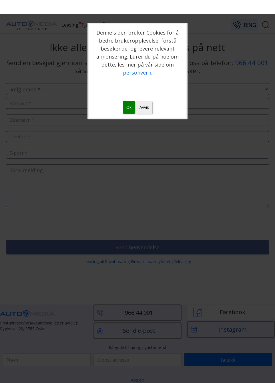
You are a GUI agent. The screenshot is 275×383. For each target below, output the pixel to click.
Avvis (144, 107)
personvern (137, 72)
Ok (128, 107)
